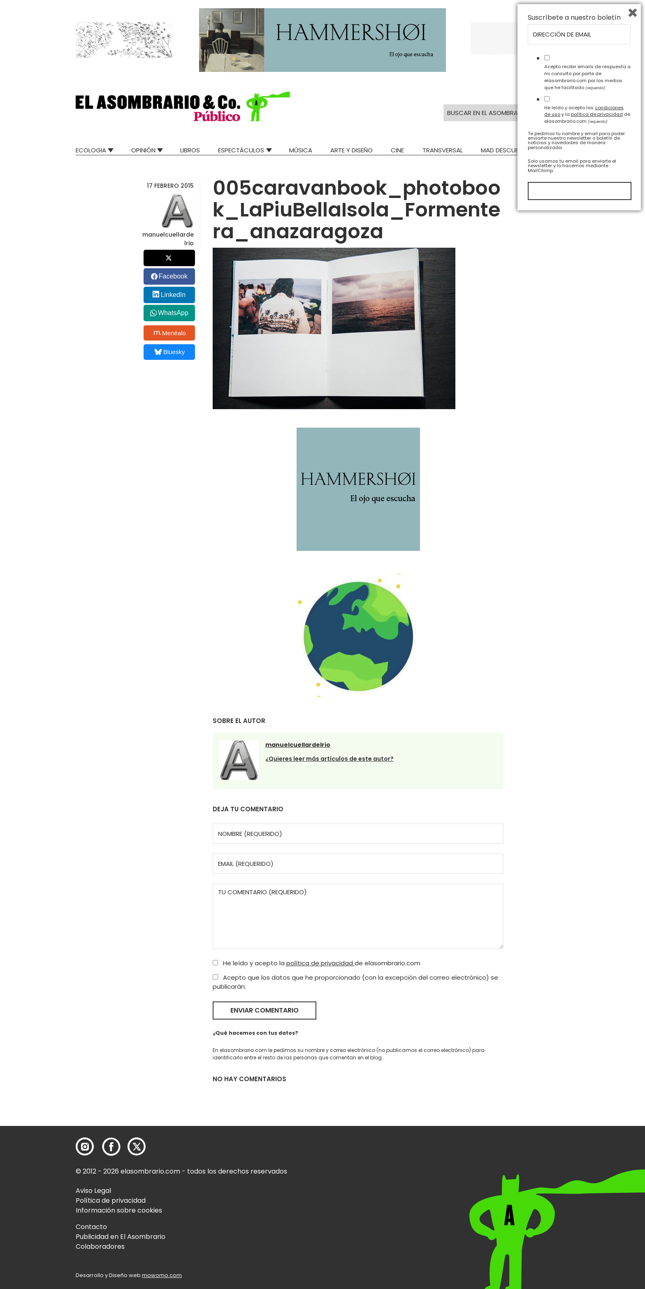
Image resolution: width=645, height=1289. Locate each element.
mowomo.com (162, 1275)
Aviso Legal (93, 1190)
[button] (183, 106)
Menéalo (170, 332)
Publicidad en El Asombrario (120, 1236)
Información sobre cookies (119, 1210)
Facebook (173, 276)
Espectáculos (241, 150)
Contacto (91, 1226)
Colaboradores (100, 1246)
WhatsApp (173, 312)
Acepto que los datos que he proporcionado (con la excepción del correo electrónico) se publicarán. (355, 982)
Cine (397, 150)
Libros (190, 150)
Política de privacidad (111, 1200)
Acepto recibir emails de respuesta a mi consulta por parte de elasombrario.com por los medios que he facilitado (587, 1151)
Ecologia (91, 150)
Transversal (442, 150)
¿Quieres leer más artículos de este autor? (329, 759)
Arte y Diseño (351, 150)
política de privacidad (320, 963)
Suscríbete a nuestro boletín (574, 1092)
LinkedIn (173, 294)
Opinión (143, 150)
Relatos (556, 150)
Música (300, 150)
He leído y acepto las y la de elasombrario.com (587, 1189)
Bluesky (170, 351)
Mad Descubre (503, 150)
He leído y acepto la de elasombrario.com (316, 963)
